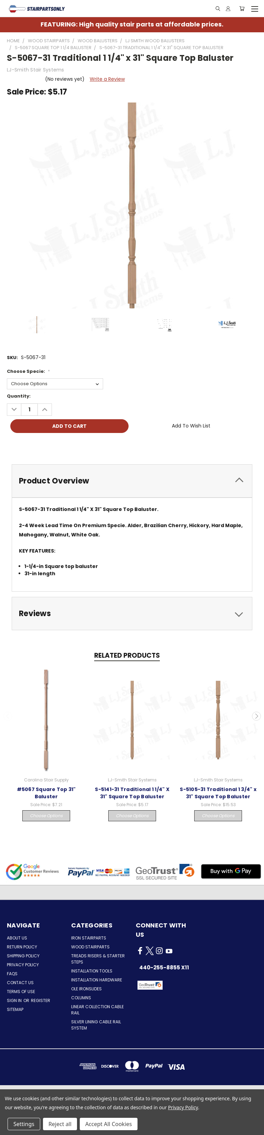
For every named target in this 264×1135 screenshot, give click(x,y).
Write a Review (107, 79)
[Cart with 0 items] (241, 8)
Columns (81, 998)
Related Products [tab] (127, 655)
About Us (17, 938)
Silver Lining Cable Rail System (96, 1025)
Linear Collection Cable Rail (97, 1010)
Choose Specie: (28, 371)
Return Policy (22, 947)
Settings (23, 1124)
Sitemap (15, 1009)
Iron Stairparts (88, 938)
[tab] (132, 481)
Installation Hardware (96, 980)
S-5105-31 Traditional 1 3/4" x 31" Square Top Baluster (218, 793)
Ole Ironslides (86, 989)
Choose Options (46, 816)
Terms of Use (21, 991)
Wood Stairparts (90, 947)
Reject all (60, 1124)
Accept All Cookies (108, 1124)
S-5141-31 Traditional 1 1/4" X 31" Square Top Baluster (132, 793)
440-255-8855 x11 (164, 967)
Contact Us (20, 983)
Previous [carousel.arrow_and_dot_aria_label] (7, 716)
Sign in (15, 1000)
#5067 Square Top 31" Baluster (46, 793)
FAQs (12, 974)
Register (40, 1000)
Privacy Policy (23, 965)
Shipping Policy (23, 956)
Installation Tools (91, 971)
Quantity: (19, 396)
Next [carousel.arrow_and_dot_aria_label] (256, 716)
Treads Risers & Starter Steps (98, 959)
